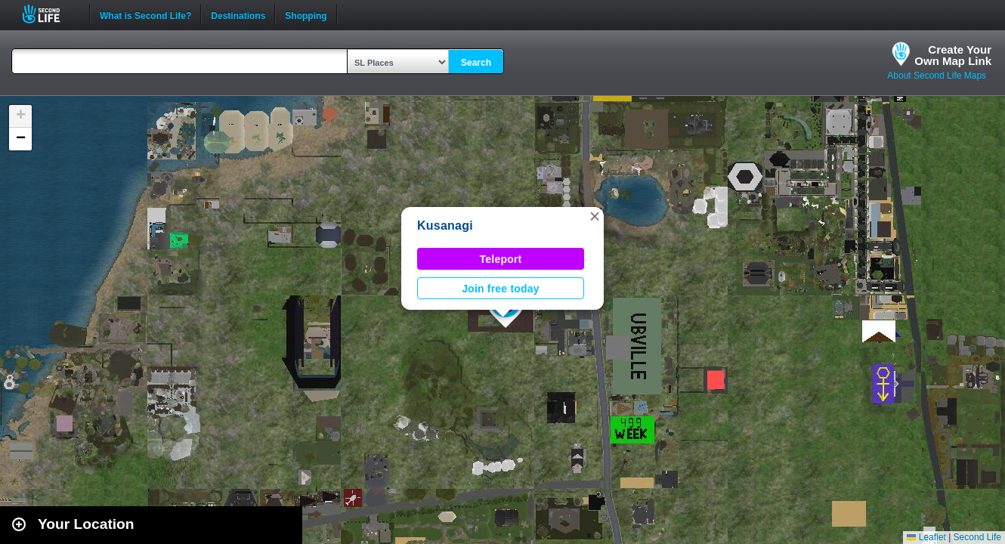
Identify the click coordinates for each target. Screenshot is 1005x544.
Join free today (501, 289)
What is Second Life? (145, 14)
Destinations (238, 14)
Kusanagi (445, 225)
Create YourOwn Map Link (952, 55)
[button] (595, 216)
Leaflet (926, 537)
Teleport (501, 259)
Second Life (49, 14)
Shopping (305, 14)
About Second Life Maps (936, 75)
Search (476, 62)
